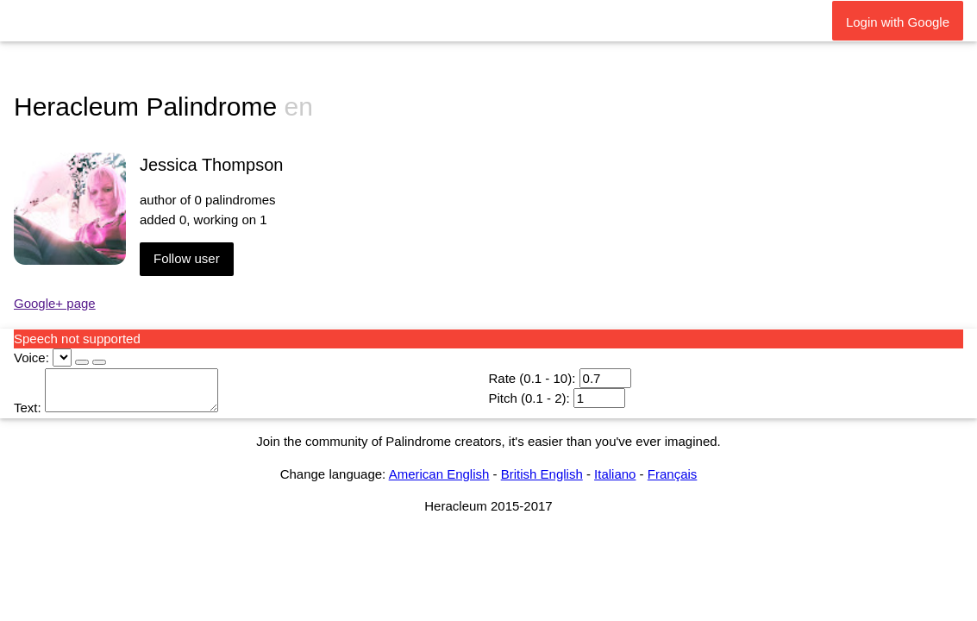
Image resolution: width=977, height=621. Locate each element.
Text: (27, 407)
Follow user (186, 258)
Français (673, 474)
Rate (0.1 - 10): (531, 378)
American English (439, 474)
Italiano (615, 474)
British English (542, 474)
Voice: (31, 357)
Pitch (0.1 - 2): (528, 398)
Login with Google (897, 22)
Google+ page (55, 303)
